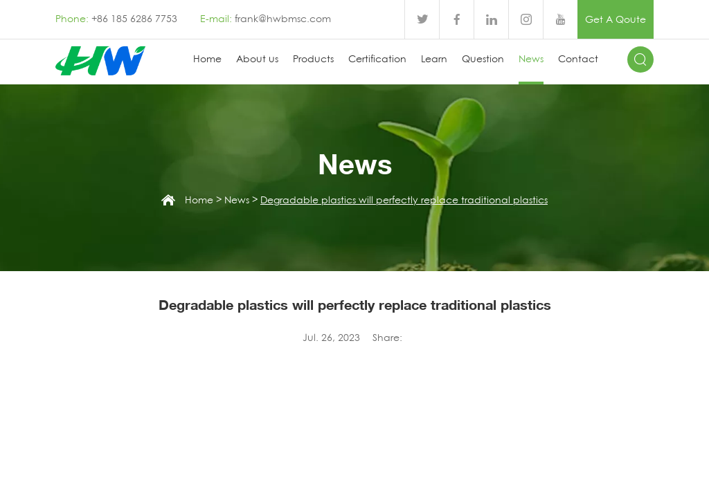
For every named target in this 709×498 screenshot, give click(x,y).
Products (313, 59)
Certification (377, 59)
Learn (434, 59)
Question (483, 59)
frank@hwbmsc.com (283, 18)
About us (257, 59)
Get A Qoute (615, 19)
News (531, 59)
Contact (578, 59)
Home (207, 59)
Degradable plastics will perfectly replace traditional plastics (404, 200)
